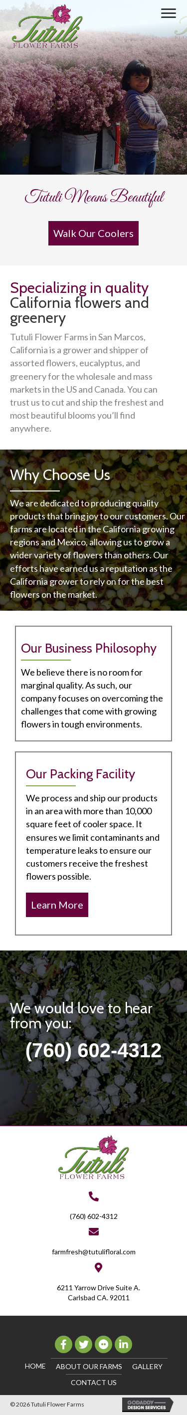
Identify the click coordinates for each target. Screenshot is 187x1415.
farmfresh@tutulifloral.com (94, 1251)
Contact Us (94, 1382)
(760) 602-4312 (93, 1050)
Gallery (147, 1366)
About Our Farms (89, 1366)
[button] (168, 13)
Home (35, 1366)
